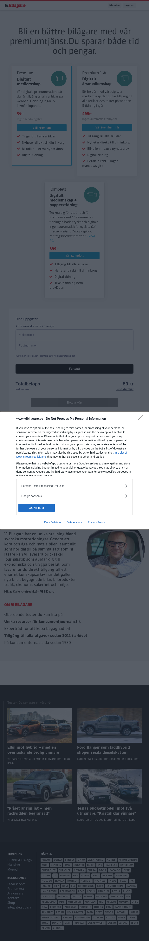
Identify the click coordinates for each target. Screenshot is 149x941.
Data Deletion (52, 522)
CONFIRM (36, 507)
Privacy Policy (96, 522)
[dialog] (74, 470)
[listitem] (74, 486)
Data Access (74, 522)
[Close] (141, 419)
